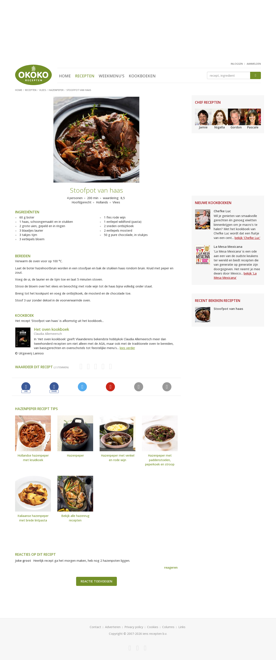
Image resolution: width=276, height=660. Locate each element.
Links (181, 627)
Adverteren (113, 627)
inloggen (237, 63)
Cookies (152, 627)
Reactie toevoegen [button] (96, 581)
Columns (168, 627)
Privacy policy (133, 627)
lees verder (127, 348)
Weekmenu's (111, 75)
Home (65, 75)
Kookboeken (142, 75)
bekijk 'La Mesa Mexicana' (235, 275)
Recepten (84, 75)
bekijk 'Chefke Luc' (247, 238)
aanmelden (254, 63)
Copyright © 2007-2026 (125, 634)
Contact (95, 627)
